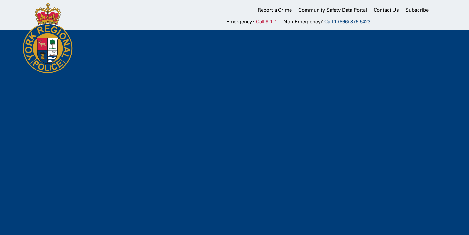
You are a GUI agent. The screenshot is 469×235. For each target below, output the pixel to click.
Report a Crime (275, 10)
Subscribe (417, 10)
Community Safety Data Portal (332, 10)
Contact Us (386, 10)
